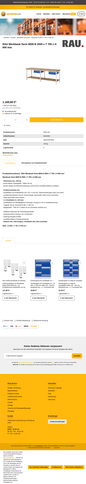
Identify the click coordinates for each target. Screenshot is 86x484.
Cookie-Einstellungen (57, 421)
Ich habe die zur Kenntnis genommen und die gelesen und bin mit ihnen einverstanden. (44, 362)
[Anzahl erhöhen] (27, 119)
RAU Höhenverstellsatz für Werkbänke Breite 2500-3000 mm (15, 280)
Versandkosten (39, 445)
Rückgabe (11, 411)
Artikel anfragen (8, 155)
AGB (53, 362)
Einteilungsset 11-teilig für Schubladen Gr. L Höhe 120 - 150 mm (71, 280)
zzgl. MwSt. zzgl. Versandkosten (12, 107)
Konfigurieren (56, 467)
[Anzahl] (16, 119)
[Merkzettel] (46, 14)
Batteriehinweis (12, 391)
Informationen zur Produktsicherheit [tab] (34, 163)
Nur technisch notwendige (39, 467)
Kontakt (10, 402)
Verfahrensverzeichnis (15, 396)
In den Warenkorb (56, 120)
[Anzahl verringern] (5, 119)
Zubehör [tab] (8, 240)
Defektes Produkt (13, 393)
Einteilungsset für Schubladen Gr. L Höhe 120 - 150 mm (43, 280)
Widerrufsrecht (12, 399)
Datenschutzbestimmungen (26, 362)
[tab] (10, 163)
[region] (43, 75)
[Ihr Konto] (55, 14)
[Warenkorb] (68, 14)
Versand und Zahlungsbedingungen (19, 408)
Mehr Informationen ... (9, 457)
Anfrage (10, 405)
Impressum (51, 399)
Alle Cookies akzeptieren (74, 467)
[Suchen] (38, 14)
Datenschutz (52, 396)
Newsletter (51, 391)
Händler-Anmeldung (14, 388)
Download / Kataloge (55, 388)
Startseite (6, 37)
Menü (81, 14)
